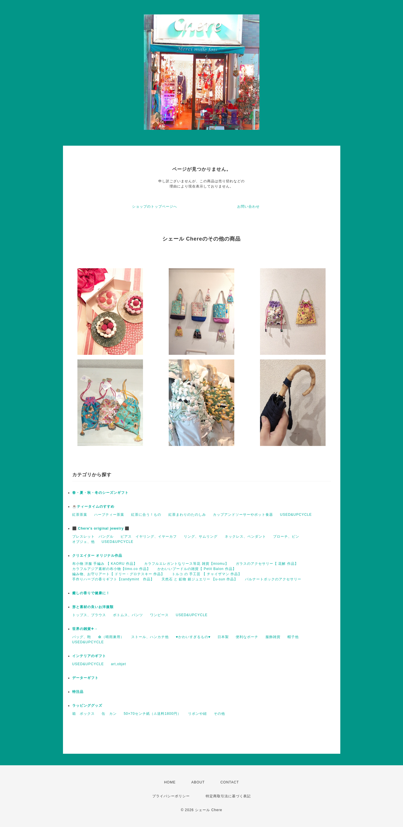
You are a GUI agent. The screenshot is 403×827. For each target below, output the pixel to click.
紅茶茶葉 (79, 515)
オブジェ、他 (83, 542)
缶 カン (109, 714)
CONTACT (229, 782)
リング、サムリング (201, 537)
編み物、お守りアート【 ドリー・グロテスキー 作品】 (118, 574)
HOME (170, 782)
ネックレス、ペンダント (245, 537)
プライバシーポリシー (171, 796)
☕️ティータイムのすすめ (93, 507)
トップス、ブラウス (89, 615)
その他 (219, 714)
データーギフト (85, 678)
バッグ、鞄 (81, 637)
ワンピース (159, 615)
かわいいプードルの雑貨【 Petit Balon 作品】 (196, 569)
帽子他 (293, 637)
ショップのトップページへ (154, 207)
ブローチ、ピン (286, 537)
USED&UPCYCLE (296, 515)
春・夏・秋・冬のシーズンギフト (100, 493)
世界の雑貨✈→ (85, 629)
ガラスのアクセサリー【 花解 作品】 (267, 564)
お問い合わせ (248, 207)
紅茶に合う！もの (146, 515)
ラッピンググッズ (87, 706)
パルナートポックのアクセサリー (273, 579)
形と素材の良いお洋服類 (93, 607)
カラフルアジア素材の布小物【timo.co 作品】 (111, 569)
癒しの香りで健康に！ (91, 593)
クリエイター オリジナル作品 (97, 556)
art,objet (118, 664)
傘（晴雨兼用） (111, 637)
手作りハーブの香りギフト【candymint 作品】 (113, 579)
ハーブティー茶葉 (109, 515)
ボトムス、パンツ (128, 615)
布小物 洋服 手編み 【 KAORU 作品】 (104, 564)
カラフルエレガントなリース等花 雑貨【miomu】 (186, 564)
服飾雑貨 (273, 637)
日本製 (223, 637)
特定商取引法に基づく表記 (228, 796)
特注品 (77, 692)
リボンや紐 (197, 714)
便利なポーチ (247, 637)
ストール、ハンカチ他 (150, 637)
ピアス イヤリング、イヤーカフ (148, 537)
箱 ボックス (83, 714)
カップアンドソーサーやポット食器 (243, 515)
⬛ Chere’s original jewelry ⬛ (101, 528)
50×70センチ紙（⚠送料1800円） (152, 714)
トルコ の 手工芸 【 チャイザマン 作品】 (207, 574)
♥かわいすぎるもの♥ (193, 637)
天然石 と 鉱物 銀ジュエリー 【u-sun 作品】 (199, 579)
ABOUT (198, 782)
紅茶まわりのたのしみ (187, 515)
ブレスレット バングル (93, 537)
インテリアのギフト (89, 656)
